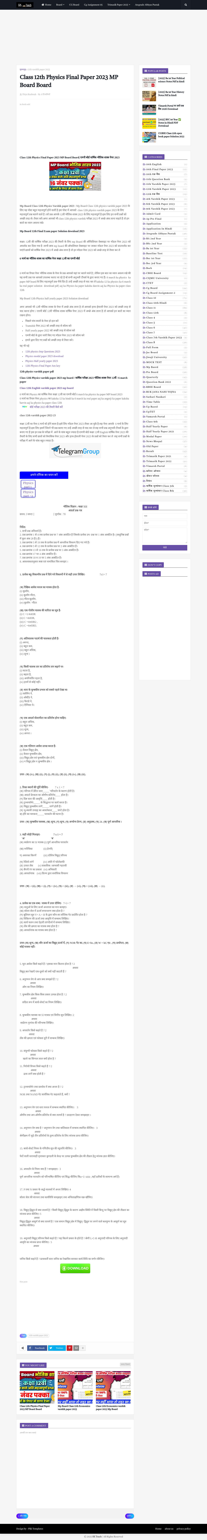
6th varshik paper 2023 (166, 204)
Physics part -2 (28, 494)
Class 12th (166, 313)
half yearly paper (166, 427)
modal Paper (166, 437)
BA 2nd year (166, 239)
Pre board (166, 372)
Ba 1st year (166, 248)
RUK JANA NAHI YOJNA (166, 392)
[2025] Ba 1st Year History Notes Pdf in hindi (171, 94)
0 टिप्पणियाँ (45, 94)
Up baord (166, 407)
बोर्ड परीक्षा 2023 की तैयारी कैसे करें (46, 407)
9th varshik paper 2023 (166, 209)
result (166, 451)
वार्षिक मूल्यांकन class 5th (166, 486)
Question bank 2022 (166, 382)
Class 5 (166, 323)
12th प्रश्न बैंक (166, 194)
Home (158, 1529)
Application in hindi (166, 229)
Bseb (166, 268)
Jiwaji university (166, 357)
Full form (166, 347)
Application (166, 224)
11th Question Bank (166, 179)
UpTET (166, 412)
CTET (166, 283)
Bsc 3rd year (166, 263)
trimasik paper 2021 (166, 456)
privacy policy (184, 1529)
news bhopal (166, 441)
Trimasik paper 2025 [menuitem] (117, 5)
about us (169, 1529)
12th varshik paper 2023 (39, 70)
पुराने (129, 1516)
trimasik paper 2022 (166, 461)
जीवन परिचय (166, 476)
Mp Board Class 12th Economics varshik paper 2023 (74, 1408)
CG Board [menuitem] (74, 5)
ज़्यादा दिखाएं (125, 1365)
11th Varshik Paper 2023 (166, 184)
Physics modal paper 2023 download (44, 356)
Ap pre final (166, 219)
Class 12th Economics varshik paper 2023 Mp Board (110, 1408)
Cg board (166, 288)
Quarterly (166, 377)
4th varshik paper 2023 (166, 199)
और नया (23, 1516)
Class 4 (166, 318)
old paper (166, 446)
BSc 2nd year (166, 244)
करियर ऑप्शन (166, 471)
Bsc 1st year (166, 258)
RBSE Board (166, 387)
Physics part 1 (28, 485)
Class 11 (166, 308)
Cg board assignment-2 (166, 293)
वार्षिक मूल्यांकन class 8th (166, 491)
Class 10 (166, 298)
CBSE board (166, 273)
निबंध (166, 481)
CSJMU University (166, 278)
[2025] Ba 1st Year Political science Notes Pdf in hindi (171, 80)
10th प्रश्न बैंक (166, 174)
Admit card (166, 214)
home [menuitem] (46, 5)
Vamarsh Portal (166, 417)
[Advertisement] (103, 37)
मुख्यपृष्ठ (23, 70)
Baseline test (166, 254)
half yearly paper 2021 (166, 432)
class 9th (166, 422)
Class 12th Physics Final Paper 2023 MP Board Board (35, 1408)
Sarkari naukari (166, 397)
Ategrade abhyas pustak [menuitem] (147, 5)
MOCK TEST (166, 362)
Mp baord (166, 367)
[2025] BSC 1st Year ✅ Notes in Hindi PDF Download (169, 123)
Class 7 (166, 333)
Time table (166, 402)
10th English (166, 164)
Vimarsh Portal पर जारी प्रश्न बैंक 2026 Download (171, 107)
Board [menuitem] (59, 5)
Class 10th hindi (166, 303)
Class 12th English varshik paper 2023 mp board (47, 388)
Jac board (166, 352)
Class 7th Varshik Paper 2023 (166, 338)
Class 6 (166, 328)
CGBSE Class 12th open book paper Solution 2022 (171, 135)
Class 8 (166, 342)
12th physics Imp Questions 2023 (42, 351)
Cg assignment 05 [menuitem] (93, 5)
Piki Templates (35, 1529)
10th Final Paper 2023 (166, 169)
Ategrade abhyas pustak (166, 234)
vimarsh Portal (166, 466)
